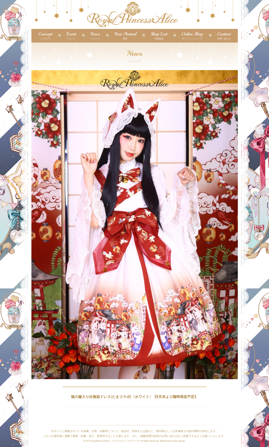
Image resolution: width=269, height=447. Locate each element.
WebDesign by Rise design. (173, 441)
